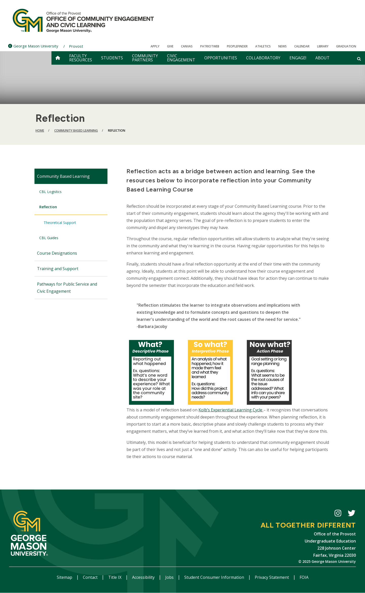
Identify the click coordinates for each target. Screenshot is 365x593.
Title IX (115, 577)
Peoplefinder (237, 46)
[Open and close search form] (359, 59)
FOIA (304, 577)
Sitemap (65, 577)
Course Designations (57, 253)
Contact (91, 577)
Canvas (187, 46)
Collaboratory (263, 58)
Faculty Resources (80, 58)
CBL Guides (48, 237)
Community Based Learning (76, 130)
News (282, 46)
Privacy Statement (272, 577)
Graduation (346, 46)
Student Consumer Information (214, 577)
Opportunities (220, 58)
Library (322, 46)
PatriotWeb (209, 46)
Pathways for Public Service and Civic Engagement (67, 287)
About (322, 58)
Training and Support (57, 268)
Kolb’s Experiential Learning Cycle (230, 410)
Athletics (263, 46)
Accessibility (144, 577)
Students (112, 58)
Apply (155, 46)
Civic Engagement (181, 58)
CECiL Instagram (338, 514)
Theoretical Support (60, 222)
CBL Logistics (50, 191)
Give (170, 46)
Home (39, 130)
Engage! (297, 58)
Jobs (170, 577)
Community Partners (145, 58)
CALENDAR (301, 46)
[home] (57, 58)
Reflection (48, 206)
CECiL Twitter (351, 514)
